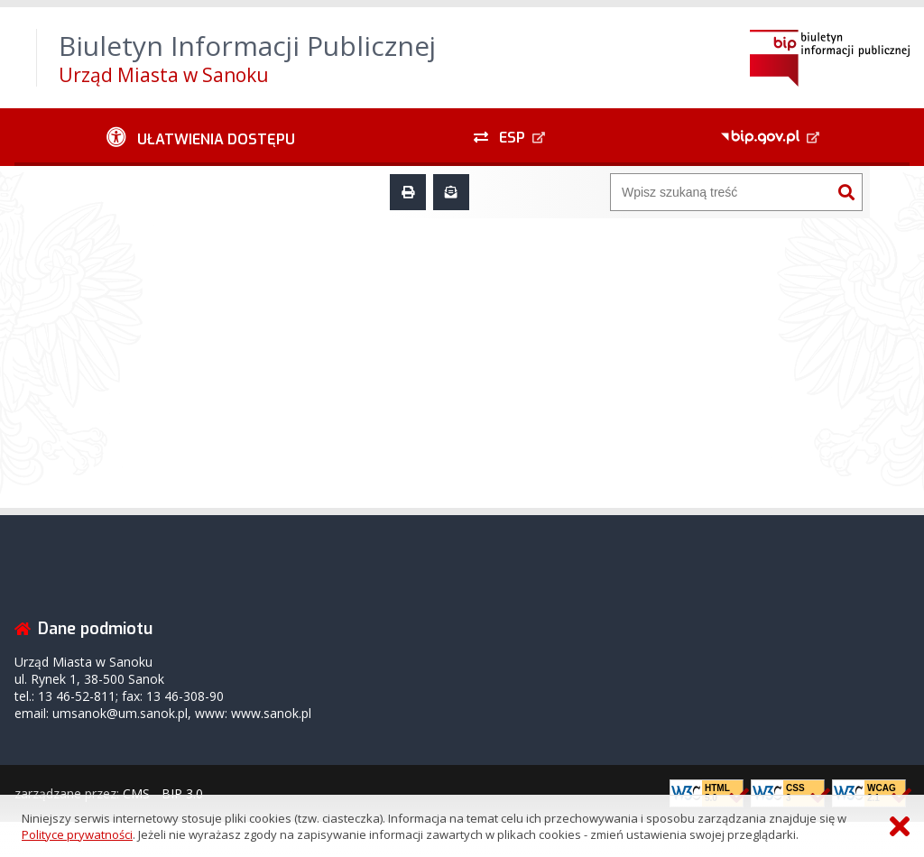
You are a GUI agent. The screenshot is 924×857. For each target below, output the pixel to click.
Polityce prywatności (77, 834)
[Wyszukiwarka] (721, 192)
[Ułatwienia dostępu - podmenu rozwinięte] (200, 137)
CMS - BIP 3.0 (163, 793)
